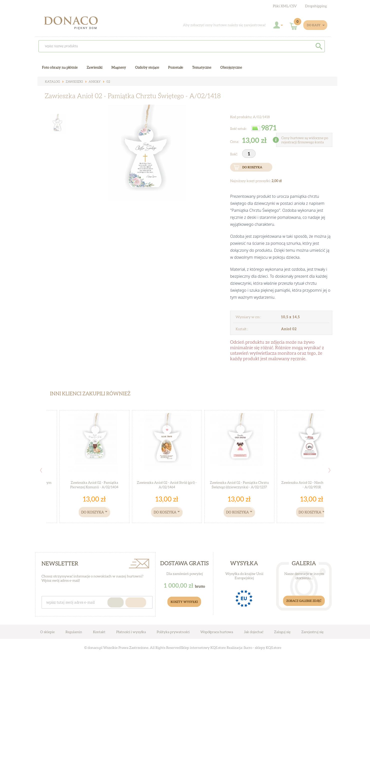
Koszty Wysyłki (184, 602)
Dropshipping (316, 6)
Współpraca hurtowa (216, 632)
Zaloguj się (282, 632)
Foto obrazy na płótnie (60, 67)
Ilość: (234, 154)
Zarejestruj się (312, 632)
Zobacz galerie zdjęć (304, 601)
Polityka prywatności (173, 632)
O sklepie (47, 632)
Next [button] (329, 470)
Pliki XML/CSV (285, 6)
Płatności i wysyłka (131, 632)
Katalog (52, 81)
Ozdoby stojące (147, 67)
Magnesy (118, 67)
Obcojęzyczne (231, 67)
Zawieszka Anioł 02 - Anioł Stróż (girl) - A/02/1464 (167, 485)
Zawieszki (72, 81)
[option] (145, 161)
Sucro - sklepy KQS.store (262, 647)
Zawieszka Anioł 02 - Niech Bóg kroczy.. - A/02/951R (312, 485)
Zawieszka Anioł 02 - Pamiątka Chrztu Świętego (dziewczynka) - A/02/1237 (239, 485)
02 (105, 81)
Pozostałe (175, 67)
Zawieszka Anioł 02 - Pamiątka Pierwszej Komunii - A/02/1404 (94, 485)
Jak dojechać (254, 632)
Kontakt (99, 632)
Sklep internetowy (195, 647)
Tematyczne (201, 67)
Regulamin (73, 632)
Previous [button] (40, 470)
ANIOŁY (92, 81)
